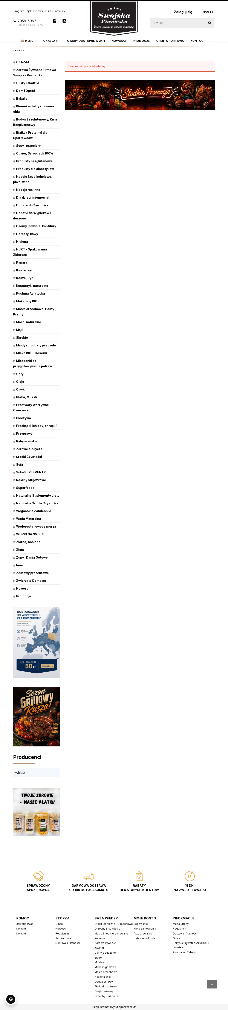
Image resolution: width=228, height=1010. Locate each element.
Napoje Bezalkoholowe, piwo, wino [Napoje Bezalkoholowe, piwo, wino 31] (32, 179)
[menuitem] (29, 40)
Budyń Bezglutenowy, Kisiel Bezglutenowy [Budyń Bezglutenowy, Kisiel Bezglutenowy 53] (35, 122)
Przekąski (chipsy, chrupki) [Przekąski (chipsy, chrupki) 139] (36, 426)
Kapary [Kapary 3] (21, 262)
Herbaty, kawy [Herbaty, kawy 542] (27, 234)
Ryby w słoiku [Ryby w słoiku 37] (26, 441)
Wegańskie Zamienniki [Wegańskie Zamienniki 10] (33, 511)
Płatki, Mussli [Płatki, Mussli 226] (26, 397)
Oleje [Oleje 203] (20, 381)
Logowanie (141, 923)
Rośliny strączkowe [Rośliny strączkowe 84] (31, 480)
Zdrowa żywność (105, 943)
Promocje (23, 596)
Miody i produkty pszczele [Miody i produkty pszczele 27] (36, 345)
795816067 (29, 23)
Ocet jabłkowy (104, 981)
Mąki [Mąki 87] (19, 330)
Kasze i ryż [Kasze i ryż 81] (24, 270)
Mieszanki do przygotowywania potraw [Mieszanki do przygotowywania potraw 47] (32, 363)
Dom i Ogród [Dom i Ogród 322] (25, 91)
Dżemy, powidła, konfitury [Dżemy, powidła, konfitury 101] (36, 226)
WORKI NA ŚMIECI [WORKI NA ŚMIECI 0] (30, 534)
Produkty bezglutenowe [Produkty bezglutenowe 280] (34, 161)
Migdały (100, 962)
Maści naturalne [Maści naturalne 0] (28, 322)
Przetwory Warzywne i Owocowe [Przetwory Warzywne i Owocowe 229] (31, 407)
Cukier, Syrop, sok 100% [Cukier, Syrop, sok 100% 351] (34, 153)
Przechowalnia (143, 933)
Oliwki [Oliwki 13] (20, 389)
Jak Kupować (24, 923)
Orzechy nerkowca (106, 996)
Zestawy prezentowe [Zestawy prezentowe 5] (32, 573)
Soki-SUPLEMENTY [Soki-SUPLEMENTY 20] (31, 472)
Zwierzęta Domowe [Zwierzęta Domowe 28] (31, 580)
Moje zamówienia (145, 928)
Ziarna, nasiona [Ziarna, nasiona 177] (28, 542)
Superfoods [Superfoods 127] (25, 488)
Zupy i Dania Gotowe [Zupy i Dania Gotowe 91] (32, 557)
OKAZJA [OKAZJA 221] (22, 62)
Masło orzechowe (106, 972)
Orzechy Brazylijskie (107, 928)
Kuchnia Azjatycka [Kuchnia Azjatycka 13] (30, 293)
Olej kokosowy (104, 991)
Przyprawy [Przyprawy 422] (24, 433)
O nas (49, 11)
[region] (140, 152)
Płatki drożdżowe (106, 986)
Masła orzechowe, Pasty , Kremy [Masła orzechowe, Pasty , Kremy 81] (34, 311)
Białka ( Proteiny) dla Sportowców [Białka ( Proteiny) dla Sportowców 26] (30, 135)
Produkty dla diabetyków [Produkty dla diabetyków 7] (35, 169)
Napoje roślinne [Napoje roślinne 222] (28, 189)
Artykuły (60, 11)
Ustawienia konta (144, 938)
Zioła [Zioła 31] (20, 549)
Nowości (22, 588)
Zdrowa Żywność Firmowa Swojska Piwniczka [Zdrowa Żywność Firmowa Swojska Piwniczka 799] (34, 72)
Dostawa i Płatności (67, 943)
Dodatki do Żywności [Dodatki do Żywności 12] (32, 205)
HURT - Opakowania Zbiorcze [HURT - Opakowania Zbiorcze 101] (30, 251)
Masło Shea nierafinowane (111, 933)
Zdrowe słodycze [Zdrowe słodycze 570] (29, 449)
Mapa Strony (181, 923)
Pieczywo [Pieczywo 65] (23, 418)
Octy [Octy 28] (19, 374)
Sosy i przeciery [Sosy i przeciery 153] (28, 145)
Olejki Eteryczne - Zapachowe (114, 923)
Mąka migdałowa (105, 967)
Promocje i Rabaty (184, 952)
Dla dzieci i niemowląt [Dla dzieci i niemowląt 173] (32, 197)
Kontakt (21, 928)
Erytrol (99, 957)
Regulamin (62, 933)
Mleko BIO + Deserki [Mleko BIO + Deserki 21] (31, 353)
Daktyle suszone (105, 952)
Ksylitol (99, 948)
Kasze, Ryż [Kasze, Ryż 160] (24, 278)
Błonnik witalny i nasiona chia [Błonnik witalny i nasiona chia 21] (33, 108)
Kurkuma (100, 938)
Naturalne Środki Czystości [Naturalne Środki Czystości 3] (37, 503)
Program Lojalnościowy (28, 11)
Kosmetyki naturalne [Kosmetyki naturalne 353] (32, 285)
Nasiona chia (103, 976)
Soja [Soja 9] (19, 464)
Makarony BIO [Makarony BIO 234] (26, 301)
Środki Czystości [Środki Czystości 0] (29, 457)
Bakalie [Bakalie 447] (22, 98)
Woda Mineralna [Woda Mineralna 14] (28, 518)
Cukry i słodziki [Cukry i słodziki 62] (27, 83)
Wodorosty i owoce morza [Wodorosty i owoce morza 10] (36, 526)
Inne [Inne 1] (19, 565)
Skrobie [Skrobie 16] (22, 337)
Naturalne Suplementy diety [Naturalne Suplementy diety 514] (37, 495)
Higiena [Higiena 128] (22, 241)
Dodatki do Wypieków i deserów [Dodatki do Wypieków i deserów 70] (32, 215)
